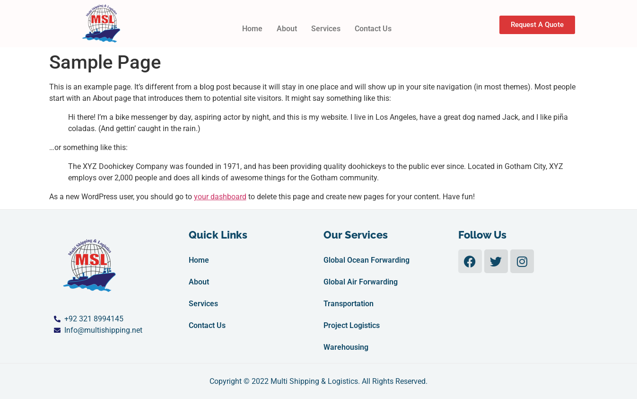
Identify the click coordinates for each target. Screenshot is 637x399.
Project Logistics (351, 325)
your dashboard (220, 196)
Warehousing (345, 347)
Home (252, 28)
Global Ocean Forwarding (366, 260)
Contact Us (373, 28)
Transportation (348, 303)
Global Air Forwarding (360, 281)
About (287, 28)
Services (325, 28)
